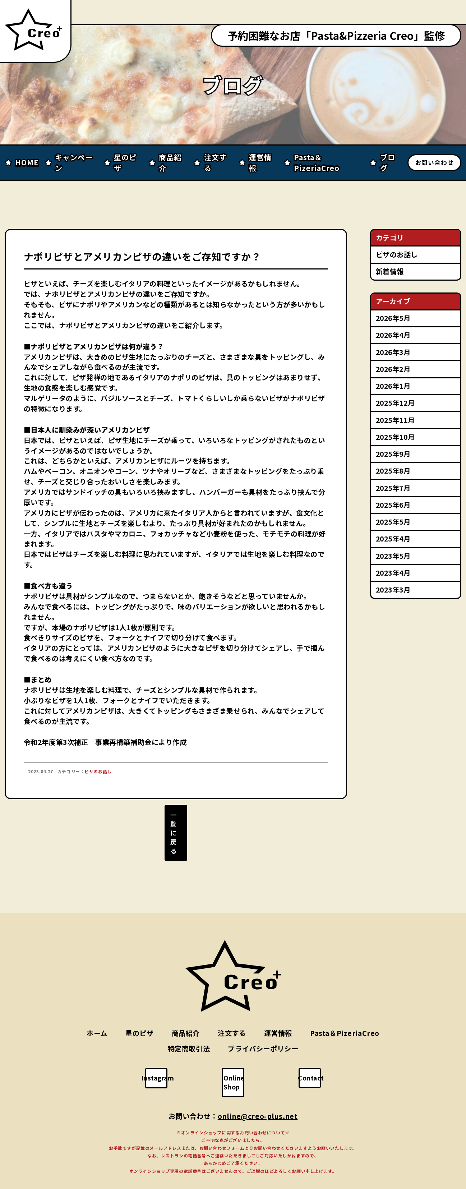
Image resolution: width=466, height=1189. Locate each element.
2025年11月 (395, 420)
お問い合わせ (434, 162)
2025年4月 (393, 539)
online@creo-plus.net (258, 1083)
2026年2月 (393, 369)
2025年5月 (393, 522)
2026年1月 (393, 386)
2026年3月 (393, 352)
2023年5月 (393, 556)
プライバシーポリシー (263, 1025)
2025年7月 (393, 488)
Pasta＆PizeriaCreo (344, 1009)
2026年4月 (393, 335)
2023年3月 (393, 590)
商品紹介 (186, 1009)
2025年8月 (393, 471)
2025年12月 (395, 403)
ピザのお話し (397, 254)
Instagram (162, 1054)
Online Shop (238, 1054)
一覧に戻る (176, 826)
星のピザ (139, 1009)
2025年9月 (393, 454)
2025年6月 (393, 505)
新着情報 (390, 271)
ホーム (97, 1009)
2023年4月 (393, 573)
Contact (314, 1054)
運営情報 (278, 1009)
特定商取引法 (189, 1025)
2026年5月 (393, 318)
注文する (232, 1009)
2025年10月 (395, 437)
